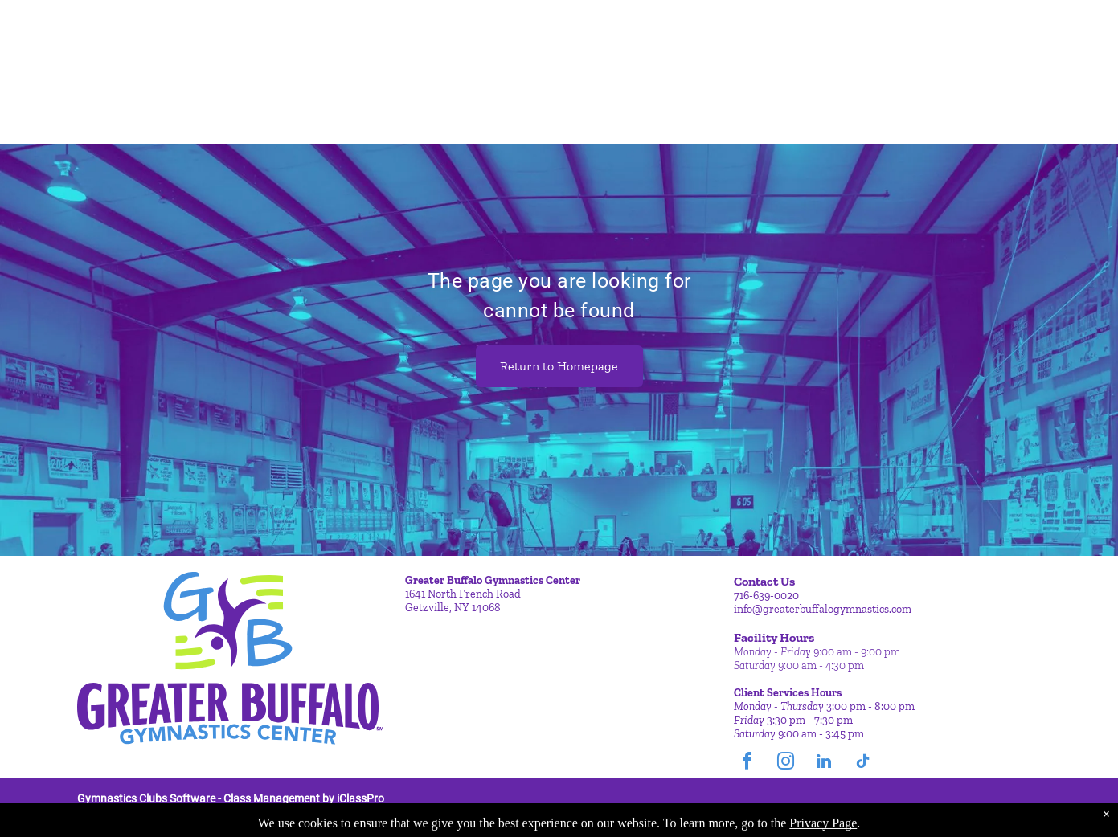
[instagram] (785, 763)
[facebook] (747, 763)
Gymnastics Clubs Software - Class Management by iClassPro (230, 798)
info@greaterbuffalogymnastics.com (822, 609)
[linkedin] (824, 763)
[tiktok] (862, 763)
